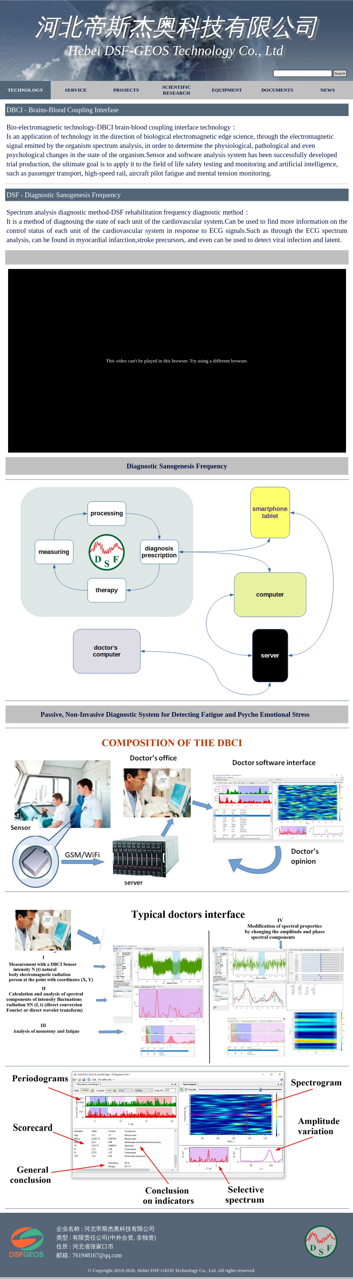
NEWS (327, 90)
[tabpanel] (177, 143)
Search (340, 73)
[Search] (302, 73)
